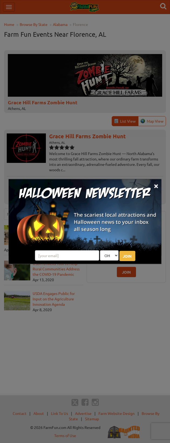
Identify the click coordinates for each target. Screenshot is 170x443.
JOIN (127, 255)
